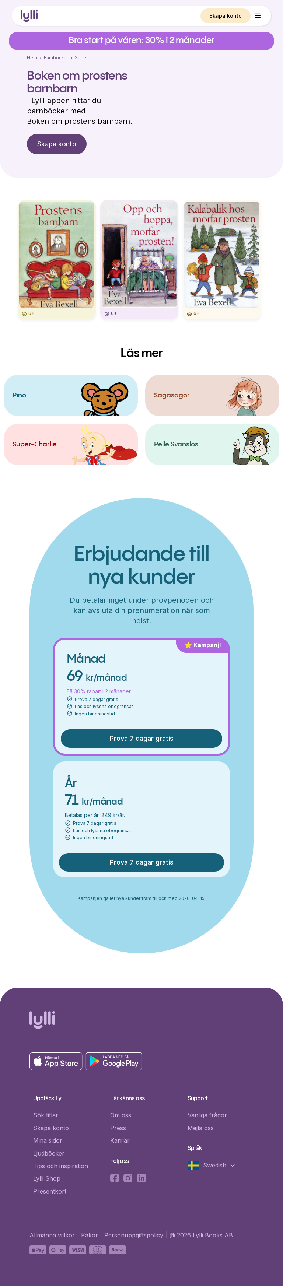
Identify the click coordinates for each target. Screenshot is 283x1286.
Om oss (120, 1115)
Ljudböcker (48, 1153)
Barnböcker (56, 57)
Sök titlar (45, 1115)
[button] (258, 15)
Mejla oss (201, 1128)
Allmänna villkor (52, 1235)
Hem (32, 57)
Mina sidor (47, 1140)
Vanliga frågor (207, 1115)
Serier (81, 57)
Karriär (120, 1140)
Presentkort (49, 1191)
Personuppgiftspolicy (133, 1235)
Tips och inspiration (60, 1166)
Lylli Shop (46, 1178)
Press (118, 1128)
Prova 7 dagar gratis (142, 738)
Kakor (89, 1235)
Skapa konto (225, 16)
